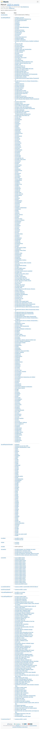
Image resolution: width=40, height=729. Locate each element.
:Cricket (17, 379)
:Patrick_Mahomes (19, 291)
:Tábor (17, 266)
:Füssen (17, 392)
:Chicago (17, 138)
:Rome (17, 211)
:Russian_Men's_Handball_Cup (22, 617)
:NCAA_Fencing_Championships (22, 611)
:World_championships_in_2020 (22, 447)
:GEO (17, 484)
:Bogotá (17, 359)
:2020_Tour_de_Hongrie (21, 639)
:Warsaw (17, 240)
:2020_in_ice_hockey (20, 592)
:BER (16, 535)
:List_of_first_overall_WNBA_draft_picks (24, 68)
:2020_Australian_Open (20, 71)
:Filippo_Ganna (19, 295)
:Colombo (18, 375)
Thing (10, 6)
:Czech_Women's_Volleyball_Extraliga (23, 629)
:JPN (16, 495)
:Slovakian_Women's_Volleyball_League (24, 669)
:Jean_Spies (18, 300)
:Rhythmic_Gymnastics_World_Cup (23, 651)
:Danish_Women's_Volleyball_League (23, 636)
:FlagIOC (17, 455)
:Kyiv (16, 171)
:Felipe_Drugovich (19, 86)
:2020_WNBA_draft (19, 315)
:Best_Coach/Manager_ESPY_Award (23, 679)
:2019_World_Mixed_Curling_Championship (25, 304)
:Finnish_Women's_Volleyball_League (23, 654)
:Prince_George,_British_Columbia (23, 262)
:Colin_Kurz (18, 94)
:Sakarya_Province (19, 30)
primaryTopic (5, 719)
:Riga (17, 210)
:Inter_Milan (18, 165)
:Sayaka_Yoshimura (20, 293)
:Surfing (17, 264)
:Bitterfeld (18, 249)
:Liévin (17, 28)
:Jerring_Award (19, 622)
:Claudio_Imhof (19, 60)
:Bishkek (17, 357)
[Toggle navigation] (37, 2)
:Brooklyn (17, 366)
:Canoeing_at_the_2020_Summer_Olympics (25, 288)
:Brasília (17, 360)
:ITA (16, 492)
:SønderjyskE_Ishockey (20, 265)
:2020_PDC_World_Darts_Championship (24, 313)
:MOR (17, 502)
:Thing (17, 542)
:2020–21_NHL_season (20, 709)
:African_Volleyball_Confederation (23, 328)
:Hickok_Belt (18, 631)
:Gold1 (17, 487)
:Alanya (17, 21)
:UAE (16, 529)
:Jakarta (17, 407)
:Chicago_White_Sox (20, 620)
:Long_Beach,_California (21, 422)
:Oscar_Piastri (18, 89)
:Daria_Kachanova (19, 85)
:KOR (16, 496)
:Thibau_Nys (18, 272)
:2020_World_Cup (19, 625)
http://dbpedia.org (24, 6)
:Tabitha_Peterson (19, 286)
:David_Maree (18, 324)
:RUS (16, 513)
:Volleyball (18, 239)
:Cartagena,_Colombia (20, 371)
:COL (16, 470)
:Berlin (17, 125)
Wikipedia (17, 725)
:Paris (17, 199)
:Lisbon (17, 174)
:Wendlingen (18, 32)
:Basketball (18, 349)
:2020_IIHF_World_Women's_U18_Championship (26, 74)
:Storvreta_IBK (19, 43)
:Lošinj (17, 53)
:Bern (17, 126)
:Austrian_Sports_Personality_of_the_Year (24, 621)
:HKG (17, 488)
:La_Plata (17, 411)
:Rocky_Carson (19, 103)
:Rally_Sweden (19, 644)
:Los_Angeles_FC (19, 423)
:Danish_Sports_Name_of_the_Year (23, 668)
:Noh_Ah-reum (19, 275)
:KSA (16, 498)
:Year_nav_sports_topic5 (21, 534)
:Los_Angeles (18, 178)
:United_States (19, 233)
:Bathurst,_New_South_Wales (22, 350)
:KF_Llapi (17, 642)
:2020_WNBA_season (20, 268)
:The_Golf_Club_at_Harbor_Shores (23, 280)
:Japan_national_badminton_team (23, 63)
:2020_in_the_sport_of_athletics (22, 701)
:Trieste (17, 231)
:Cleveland (18, 374)
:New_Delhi (18, 192)
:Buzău (17, 251)
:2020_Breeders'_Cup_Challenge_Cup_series (25, 549)
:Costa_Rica (18, 143)
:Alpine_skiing (18, 334)
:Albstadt (17, 330)
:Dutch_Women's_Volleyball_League (23, 633)
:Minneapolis (18, 434)
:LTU (16, 499)
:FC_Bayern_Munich (20, 388)
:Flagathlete (18, 480)
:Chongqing (18, 372)
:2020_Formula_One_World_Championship (25, 108)
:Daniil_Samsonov (19, 83)
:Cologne (17, 141)
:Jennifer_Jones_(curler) (20, 57)
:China (17, 140)
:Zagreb (17, 244)
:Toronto (17, 229)
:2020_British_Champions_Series (22, 550)
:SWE (16, 520)
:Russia (17, 213)
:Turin (17, 232)
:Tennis (17, 227)
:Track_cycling (18, 45)
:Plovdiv (17, 203)
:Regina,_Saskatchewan (20, 207)
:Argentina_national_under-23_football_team (25, 339)
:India (17, 163)
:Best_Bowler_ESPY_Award (21, 677)
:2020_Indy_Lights (19, 698)
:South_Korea (18, 218)
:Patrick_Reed (18, 56)
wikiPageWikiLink (5, 17)
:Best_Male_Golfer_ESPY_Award (22, 681)
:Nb (16, 448)
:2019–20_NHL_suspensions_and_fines (24, 697)
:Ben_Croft (18, 64)
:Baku (17, 346)
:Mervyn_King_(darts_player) (22, 273)
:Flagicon (17, 481)
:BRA (16, 463)
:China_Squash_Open (20, 101)
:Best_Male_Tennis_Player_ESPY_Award (24, 655)
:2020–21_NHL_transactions (21, 692)
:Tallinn (17, 224)
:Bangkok (17, 123)
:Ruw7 (17, 451)
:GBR (16, 483)
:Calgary (17, 367)
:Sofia (17, 217)
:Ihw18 (17, 444)
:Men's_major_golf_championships (23, 49)
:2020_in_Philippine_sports (21, 640)
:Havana (17, 162)
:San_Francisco (19, 214)
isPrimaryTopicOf (5, 589)
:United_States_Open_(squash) (22, 279)
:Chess (17, 137)
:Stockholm (18, 221)
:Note (17, 509)
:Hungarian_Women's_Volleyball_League (24, 643)
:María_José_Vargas (20, 284)
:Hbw (17, 454)
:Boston (17, 127)
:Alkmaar (17, 118)
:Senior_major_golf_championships (23, 107)
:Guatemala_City (19, 158)
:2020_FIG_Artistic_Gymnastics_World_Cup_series (26, 555)
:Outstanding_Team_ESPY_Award (23, 716)
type (2, 542)
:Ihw (16, 494)
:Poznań (17, 204)
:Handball (18, 400)
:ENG (16, 474)
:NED (16, 505)
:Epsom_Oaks (18, 253)
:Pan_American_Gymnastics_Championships (25, 695)
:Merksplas (18, 258)
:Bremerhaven (19, 361)
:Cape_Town (18, 370)
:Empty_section (19, 476)
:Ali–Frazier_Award (19, 673)
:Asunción (18, 344)
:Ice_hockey (18, 404)
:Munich (17, 191)
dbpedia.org (11, 8)
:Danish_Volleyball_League (21, 615)
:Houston (17, 403)
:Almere (17, 333)
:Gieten (17, 26)
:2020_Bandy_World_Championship (23, 305)
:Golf (16, 396)
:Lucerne (17, 425)
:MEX (16, 501)
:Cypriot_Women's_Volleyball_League (23, 608)
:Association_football (20, 342)
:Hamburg (18, 160)
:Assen (17, 122)
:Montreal (18, 188)
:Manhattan (18, 429)
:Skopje (17, 216)
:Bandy (17, 23)
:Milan (17, 185)
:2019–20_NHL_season (20, 694)
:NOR (17, 506)
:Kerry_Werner (19, 290)
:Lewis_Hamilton (19, 418)
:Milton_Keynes (19, 432)
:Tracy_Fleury (18, 282)
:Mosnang (18, 439)
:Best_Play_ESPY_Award (20, 658)
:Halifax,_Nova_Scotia (20, 159)
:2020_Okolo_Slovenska (20, 599)
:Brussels (17, 130)
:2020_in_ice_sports (20, 688)
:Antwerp (17, 338)
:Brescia (17, 363)
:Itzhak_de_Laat (19, 298)
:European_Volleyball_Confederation (23, 386)
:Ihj (16, 458)
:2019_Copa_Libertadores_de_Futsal (23, 302)
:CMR (17, 469)
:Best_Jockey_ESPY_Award (21, 670)
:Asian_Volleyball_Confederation (22, 341)
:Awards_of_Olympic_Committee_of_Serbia (25, 666)
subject (3, 538)
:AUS (16, 461)
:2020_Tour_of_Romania (21, 600)
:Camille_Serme (19, 269)
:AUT (16, 462)
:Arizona (17, 121)
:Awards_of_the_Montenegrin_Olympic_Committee (26, 661)
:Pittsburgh (18, 202)
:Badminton (18, 345)
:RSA (16, 512)
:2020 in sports (20, 557)
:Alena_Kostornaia (19, 109)
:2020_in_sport (19, 593)
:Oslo (17, 196)
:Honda (17, 401)
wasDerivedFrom (5, 586)
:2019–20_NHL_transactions (21, 624)
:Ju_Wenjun (18, 59)
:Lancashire (18, 414)
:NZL (16, 507)
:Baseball (17, 348)
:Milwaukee (18, 433)
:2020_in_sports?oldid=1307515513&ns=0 (26, 586)
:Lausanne (18, 173)
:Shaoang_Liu (18, 297)
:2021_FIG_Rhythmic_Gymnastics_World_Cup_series (27, 553)
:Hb (16, 452)
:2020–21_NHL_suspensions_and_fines (24, 706)
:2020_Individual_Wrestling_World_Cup (24, 97)
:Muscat (17, 441)
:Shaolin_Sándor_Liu (20, 65)
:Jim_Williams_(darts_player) (21, 105)
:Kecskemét (18, 254)
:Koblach (17, 257)
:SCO (16, 517)
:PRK (16, 510)
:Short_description (19, 523)
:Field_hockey (18, 149)
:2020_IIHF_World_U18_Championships (24, 312)
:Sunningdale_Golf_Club (21, 277)
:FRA (16, 477)
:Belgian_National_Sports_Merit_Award (24, 602)
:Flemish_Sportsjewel (20, 705)
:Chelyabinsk (18, 136)
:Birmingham (18, 356)
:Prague (17, 206)
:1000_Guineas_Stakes (20, 247)
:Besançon (18, 355)
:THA (16, 527)
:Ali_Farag (18, 283)
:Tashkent (18, 225)
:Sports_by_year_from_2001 (21, 446)
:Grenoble (18, 156)
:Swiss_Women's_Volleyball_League (23, 614)
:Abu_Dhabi (18, 116)
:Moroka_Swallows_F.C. (20, 618)
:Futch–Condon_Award (20, 596)
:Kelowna (17, 408)
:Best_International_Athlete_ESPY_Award (24, 650)
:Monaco (17, 187)
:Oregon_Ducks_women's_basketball (23, 271)
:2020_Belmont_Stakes (20, 90)
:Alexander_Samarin (20, 67)
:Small (17, 525)
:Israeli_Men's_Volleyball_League (22, 610)
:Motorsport (18, 440)
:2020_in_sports (19, 538)
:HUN (17, 490)
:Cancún (17, 368)
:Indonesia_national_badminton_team (24, 61)
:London (17, 177)
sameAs (3, 557)
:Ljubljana (18, 176)
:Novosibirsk (18, 195)
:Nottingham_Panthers (20, 260)
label (3, 546)
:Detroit (17, 381)
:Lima (17, 419)
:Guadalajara (18, 399)
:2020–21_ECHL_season (20, 691)
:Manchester (18, 428)
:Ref (16, 514)
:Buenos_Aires (18, 133)
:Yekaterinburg (19, 243)
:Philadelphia (18, 200)
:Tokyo (17, 228)
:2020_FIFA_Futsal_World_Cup (22, 115)
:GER (16, 485)
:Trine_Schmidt (19, 52)
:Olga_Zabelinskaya (20, 50)
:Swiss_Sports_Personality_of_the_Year (24, 635)
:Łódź (17, 246)
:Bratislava (18, 129)
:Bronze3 (17, 465)
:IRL (16, 491)
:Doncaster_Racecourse (21, 37)
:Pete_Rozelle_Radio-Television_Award (24, 664)
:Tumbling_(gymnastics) (21, 20)
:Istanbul (17, 166)
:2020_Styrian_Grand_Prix (21, 93)
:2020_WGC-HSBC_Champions (22, 111)
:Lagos (17, 412)
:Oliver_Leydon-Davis (20, 276)
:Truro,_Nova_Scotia (20, 31)
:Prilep (17, 261)
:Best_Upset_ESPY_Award (21, 683)
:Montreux (18, 437)
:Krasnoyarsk (18, 170)
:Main (17, 503)
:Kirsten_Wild (18, 48)
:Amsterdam (18, 119)
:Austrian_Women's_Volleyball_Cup (23, 659)
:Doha (17, 382)
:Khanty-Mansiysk (19, 410)
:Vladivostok (18, 238)
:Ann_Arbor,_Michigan (20, 335)
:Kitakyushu (18, 255)
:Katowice (18, 169)
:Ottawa (17, 198)
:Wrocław (17, 242)
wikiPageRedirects (7, 592)
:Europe (17, 148)
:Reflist (17, 516)
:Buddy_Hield (18, 287)
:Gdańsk (17, 152)
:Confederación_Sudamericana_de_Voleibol (25, 377)
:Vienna (17, 235)
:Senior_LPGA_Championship (22, 326)
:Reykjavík (18, 209)
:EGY (16, 473)
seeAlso (3, 549)
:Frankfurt (18, 151)
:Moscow (17, 189)
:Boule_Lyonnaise (19, 17)
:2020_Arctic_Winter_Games (21, 70)
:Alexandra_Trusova (20, 323)
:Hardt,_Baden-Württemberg (22, 27)
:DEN (16, 472)
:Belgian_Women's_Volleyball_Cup (23, 646)
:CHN (17, 468)
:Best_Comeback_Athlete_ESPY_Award (24, 680)
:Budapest (18, 132)
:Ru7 (16, 450)
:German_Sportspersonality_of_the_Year (24, 626)
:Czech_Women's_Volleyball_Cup (22, 647)
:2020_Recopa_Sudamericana (22, 75)
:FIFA (16, 390)
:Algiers (17, 331)
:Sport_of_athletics (19, 220)
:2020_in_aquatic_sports (21, 687)
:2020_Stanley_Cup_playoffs (21, 92)
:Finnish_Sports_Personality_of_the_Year (24, 662)
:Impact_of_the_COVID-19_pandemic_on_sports (26, 665)
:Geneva (17, 154)
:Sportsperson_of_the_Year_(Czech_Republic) (25, 672)
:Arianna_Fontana (19, 46)
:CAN (16, 466)
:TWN (17, 528)
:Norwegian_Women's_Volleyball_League (24, 613)
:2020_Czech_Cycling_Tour (21, 597)
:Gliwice (17, 395)
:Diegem (17, 24)
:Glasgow (17, 393)
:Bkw (16, 457)
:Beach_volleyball (19, 352)
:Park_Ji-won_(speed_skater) (21, 301)
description (4, 14)
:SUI (16, 518)
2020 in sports (13, 4)
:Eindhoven (18, 385)
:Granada (17, 397)
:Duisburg (18, 145)
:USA (16, 531)
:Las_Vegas (18, 415)
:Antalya (17, 337)
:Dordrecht (18, 383)
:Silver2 (17, 524)
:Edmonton (18, 147)
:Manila (17, 181)
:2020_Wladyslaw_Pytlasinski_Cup (23, 19)
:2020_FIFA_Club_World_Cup (22, 72)
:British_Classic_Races (20, 250)
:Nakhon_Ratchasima (20, 39)
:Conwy (17, 35)
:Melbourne (18, 430)
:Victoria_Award (19, 653)
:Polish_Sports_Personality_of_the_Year (24, 632)
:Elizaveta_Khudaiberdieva (21, 294)
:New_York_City (19, 193)
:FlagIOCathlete (19, 479)
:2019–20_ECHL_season (20, 690)
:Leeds (17, 417)
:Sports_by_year (19, 539)
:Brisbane (17, 364)
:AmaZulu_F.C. (18, 628)
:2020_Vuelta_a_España (20, 76)
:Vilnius (17, 236)
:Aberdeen (18, 327)
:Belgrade (18, 353)
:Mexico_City (18, 184)
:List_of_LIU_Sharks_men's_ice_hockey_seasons (26, 708)
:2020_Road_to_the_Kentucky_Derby (23, 552)
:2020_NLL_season (19, 637)
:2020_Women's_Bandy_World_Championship (25, 316)
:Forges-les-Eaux (19, 87)
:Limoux (17, 421)
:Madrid (17, 426)
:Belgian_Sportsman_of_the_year (23, 713)
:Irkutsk (17, 406)
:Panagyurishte (19, 54)
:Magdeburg (18, 180)
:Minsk (17, 436)
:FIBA (17, 389)
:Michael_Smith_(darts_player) (22, 104)
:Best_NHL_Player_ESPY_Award (22, 657)
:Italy (17, 167)
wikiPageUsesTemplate (7, 444)
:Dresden (17, 144)
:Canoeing (18, 34)
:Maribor (17, 182)
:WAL (16, 532)
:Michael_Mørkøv (19, 38)
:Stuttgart (18, 222)
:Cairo (17, 134)
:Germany (18, 155)
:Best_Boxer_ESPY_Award (21, 648)
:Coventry (17, 378)
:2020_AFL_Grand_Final (20, 96)
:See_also (17, 521)
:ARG (16, 459)
